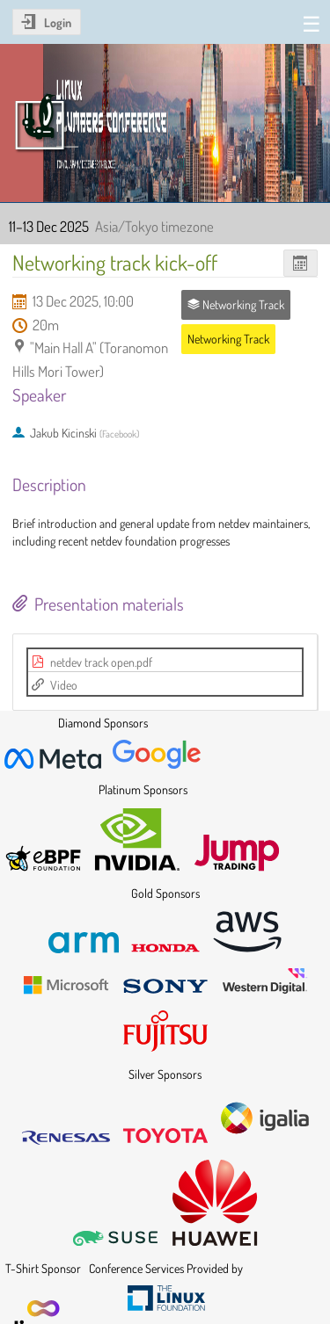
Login (57, 22)
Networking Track (228, 338)
